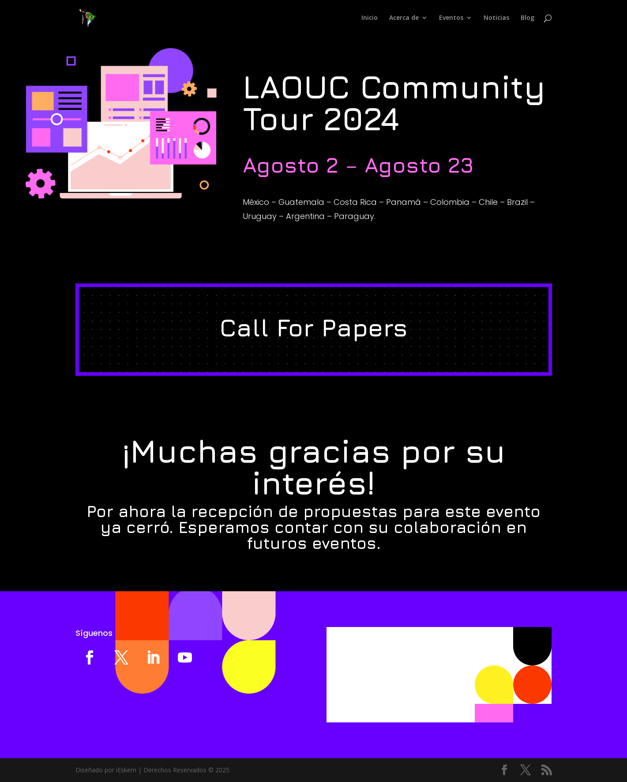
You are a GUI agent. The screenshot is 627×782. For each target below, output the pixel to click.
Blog (527, 18)
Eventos (451, 18)
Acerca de (404, 18)
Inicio (369, 18)
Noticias (496, 18)
